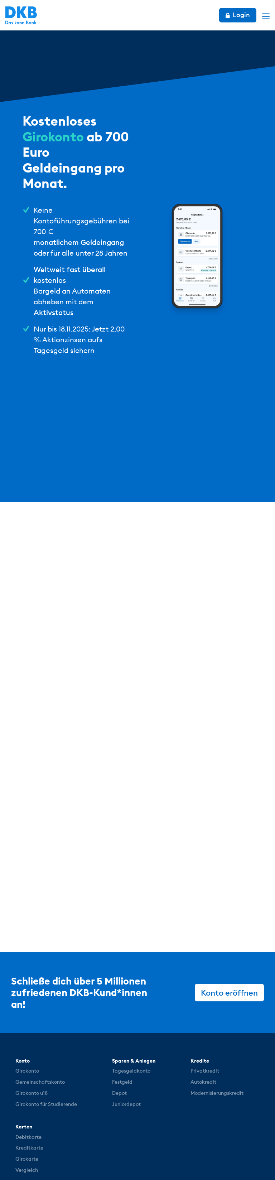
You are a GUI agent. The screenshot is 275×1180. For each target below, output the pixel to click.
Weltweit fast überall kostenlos (70, 275)
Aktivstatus (53, 312)
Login (238, 15)
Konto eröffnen (229, 993)
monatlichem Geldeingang (79, 242)
